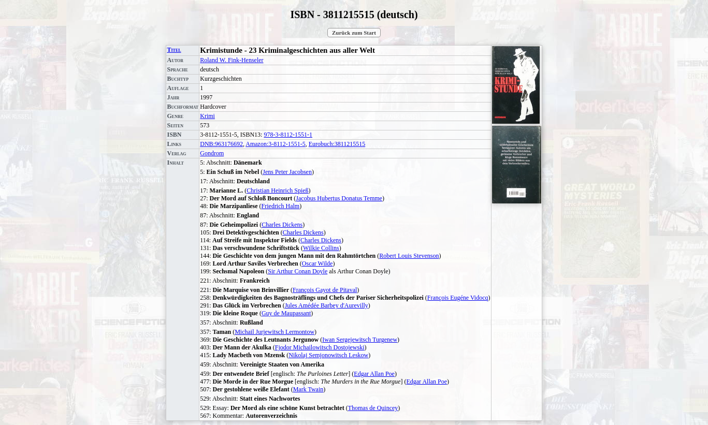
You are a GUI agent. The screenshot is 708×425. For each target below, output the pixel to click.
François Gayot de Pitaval (325, 290)
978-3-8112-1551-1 (288, 134)
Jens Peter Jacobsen (287, 171)
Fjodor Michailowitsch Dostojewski (320, 347)
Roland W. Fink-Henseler (231, 60)
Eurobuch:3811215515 (337, 144)
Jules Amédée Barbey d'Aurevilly (326, 305)
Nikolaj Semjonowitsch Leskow (328, 355)
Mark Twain (308, 389)
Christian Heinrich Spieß (277, 190)
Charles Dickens (282, 224)
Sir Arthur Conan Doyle (297, 271)
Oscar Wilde (317, 263)
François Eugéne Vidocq (457, 297)
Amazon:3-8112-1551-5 (275, 144)
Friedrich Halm (281, 206)
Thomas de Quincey (373, 408)
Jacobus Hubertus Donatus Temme (339, 198)
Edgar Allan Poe (374, 373)
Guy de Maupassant (286, 313)
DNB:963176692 (221, 144)
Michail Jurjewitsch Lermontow (274, 331)
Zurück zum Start (354, 33)
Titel (174, 49)
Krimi (207, 116)
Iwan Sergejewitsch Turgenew (359, 339)
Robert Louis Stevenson (409, 255)
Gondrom (212, 153)
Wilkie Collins (321, 248)
